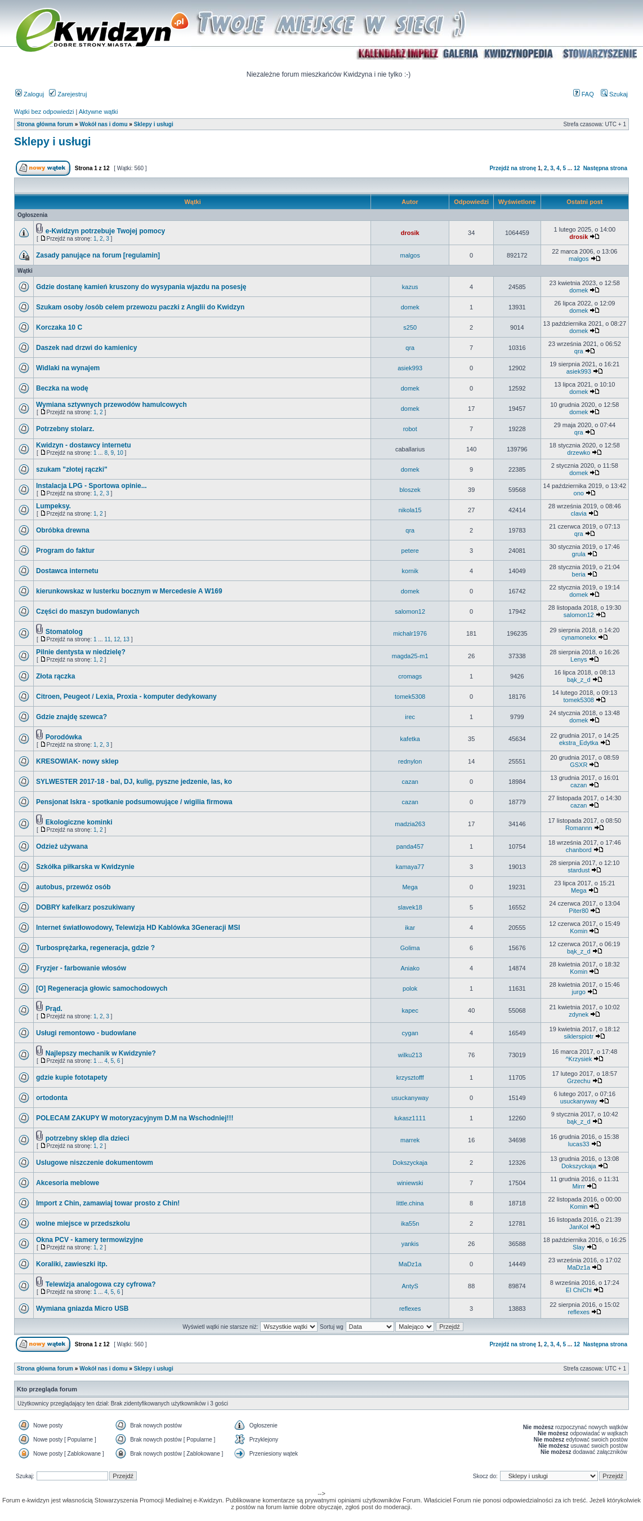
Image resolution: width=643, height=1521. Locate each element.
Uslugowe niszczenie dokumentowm (94, 1163)
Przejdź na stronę (512, 168)
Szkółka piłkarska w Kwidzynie (85, 867)
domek (578, 290)
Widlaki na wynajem (68, 368)
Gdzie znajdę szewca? (71, 717)
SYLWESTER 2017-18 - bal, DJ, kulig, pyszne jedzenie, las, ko (134, 782)
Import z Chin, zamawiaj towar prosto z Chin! (108, 1203)
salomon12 (410, 611)
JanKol (578, 1226)
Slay (578, 1247)
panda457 (410, 846)
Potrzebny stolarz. (65, 429)
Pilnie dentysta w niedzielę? (81, 652)
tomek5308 (410, 696)
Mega (410, 887)
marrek (409, 1140)
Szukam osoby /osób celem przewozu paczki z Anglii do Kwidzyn (140, 307)
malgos (409, 255)
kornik (410, 570)
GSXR (578, 764)
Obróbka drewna (63, 530)
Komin (578, 931)
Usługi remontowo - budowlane (86, 1033)
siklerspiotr (578, 1036)
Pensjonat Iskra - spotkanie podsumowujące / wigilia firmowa (134, 802)
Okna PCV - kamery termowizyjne (89, 1240)
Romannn (578, 827)
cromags (410, 676)
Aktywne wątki (98, 111)
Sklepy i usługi (153, 124)
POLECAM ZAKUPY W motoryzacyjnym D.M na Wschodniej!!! (134, 1118)
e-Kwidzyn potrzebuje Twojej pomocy (105, 231)
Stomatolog (64, 632)
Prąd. (54, 1009)
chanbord (579, 849)
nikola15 (410, 510)
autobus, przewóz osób (73, 887)
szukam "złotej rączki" (72, 469)
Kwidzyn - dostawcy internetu (83, 445)
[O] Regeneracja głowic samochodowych (101, 988)
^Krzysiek (578, 1059)
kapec (410, 1010)
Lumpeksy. (53, 506)
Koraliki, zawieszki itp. (72, 1264)
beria (579, 574)
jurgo (579, 991)
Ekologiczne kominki (79, 822)
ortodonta (52, 1098)
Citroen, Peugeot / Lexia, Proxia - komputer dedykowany (126, 696)
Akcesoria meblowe (67, 1183)
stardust (579, 870)
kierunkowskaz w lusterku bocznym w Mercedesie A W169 (129, 591)
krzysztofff (410, 1077)
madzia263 (410, 824)
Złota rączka (55, 676)
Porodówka (64, 737)
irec (410, 716)
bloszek (410, 489)
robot (410, 428)
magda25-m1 (410, 656)
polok (410, 988)
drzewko (578, 452)
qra (409, 347)
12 (577, 168)
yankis (410, 1243)
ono (579, 493)
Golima (410, 947)
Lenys (578, 659)
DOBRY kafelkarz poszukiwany (85, 907)
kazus (410, 286)
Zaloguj (29, 94)
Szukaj (614, 94)
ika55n (410, 1223)
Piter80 (578, 910)
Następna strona (605, 168)
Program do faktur (65, 551)
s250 (410, 327)
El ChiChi (579, 1290)
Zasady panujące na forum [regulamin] (98, 255)
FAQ (583, 94)
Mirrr (578, 1186)
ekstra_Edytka (579, 742)
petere (410, 550)
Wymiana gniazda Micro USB (82, 1308)
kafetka (409, 738)
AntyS (410, 1286)
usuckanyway (409, 1097)
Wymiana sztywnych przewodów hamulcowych (111, 405)
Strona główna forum (45, 124)
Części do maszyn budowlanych (87, 611)
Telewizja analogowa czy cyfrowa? (101, 1284)
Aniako (409, 968)
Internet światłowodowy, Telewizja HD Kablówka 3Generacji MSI (138, 928)
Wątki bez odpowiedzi (44, 111)
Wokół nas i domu (103, 124)
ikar (410, 927)
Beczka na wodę (62, 388)
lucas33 (579, 1144)
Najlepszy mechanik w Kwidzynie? (101, 1053)
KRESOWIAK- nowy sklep (77, 761)
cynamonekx (578, 637)
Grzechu (579, 1080)
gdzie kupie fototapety (72, 1077)
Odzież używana (62, 846)
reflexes (410, 1308)
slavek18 (410, 907)
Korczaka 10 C (59, 327)
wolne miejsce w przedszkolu (83, 1223)
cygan (410, 1033)
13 (126, 639)
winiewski (410, 1182)
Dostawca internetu (67, 571)
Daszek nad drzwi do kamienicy (86, 348)
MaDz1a (410, 1264)
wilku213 (410, 1055)
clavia (579, 513)
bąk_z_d (579, 679)
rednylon (410, 761)
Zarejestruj (68, 94)
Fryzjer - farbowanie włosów (81, 968)
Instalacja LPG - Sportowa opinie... (91, 486)
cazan (410, 781)
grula (579, 554)
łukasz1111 (410, 1118)
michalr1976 (410, 633)
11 (107, 639)
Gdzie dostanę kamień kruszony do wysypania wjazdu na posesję (141, 287)
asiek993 (410, 368)
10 (120, 453)
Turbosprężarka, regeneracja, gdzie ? (95, 948)
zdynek (578, 1014)
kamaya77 (410, 866)
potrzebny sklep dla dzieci (88, 1138)
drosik (410, 232)
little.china (410, 1203)
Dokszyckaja (409, 1162)
